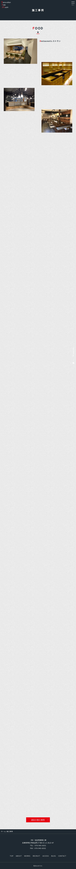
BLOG (53, 856)
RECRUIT (36, 856)
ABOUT (19, 856)
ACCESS (46, 856)
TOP (11, 856)
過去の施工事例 (38, 820)
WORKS (27, 856)
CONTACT (62, 856)
